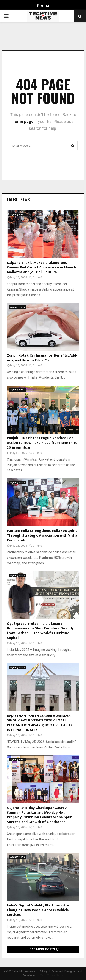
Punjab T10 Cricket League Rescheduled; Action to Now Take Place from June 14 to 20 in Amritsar (42, 443)
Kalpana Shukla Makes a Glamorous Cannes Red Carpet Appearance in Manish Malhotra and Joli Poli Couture (41, 267)
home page (22, 121)
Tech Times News (51, 975)
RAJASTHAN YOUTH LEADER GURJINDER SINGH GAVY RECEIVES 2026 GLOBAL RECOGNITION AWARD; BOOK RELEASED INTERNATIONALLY (39, 723)
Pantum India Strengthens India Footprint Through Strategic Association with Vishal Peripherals (42, 535)
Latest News (18, 199)
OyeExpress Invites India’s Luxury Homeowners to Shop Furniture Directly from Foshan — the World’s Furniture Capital (40, 631)
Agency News (17, 214)
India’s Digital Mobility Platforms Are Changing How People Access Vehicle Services (38, 910)
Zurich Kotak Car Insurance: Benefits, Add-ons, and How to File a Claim (42, 357)
